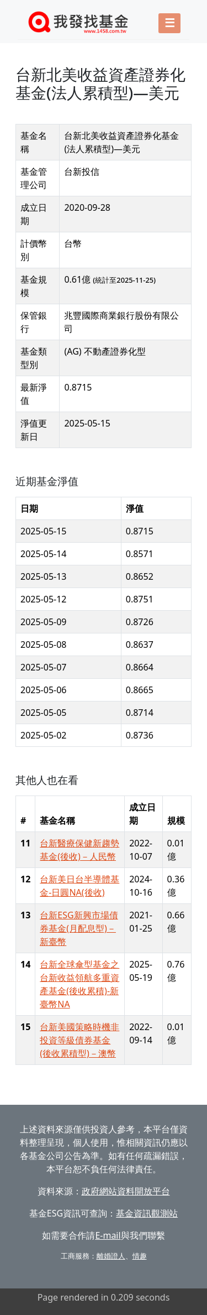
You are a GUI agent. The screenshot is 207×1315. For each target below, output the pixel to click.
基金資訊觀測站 (147, 1213)
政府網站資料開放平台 (126, 1191)
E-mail (107, 1235)
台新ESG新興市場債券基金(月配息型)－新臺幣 (79, 928)
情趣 (139, 1256)
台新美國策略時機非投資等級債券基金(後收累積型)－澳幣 (79, 1040)
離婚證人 (111, 1256)
